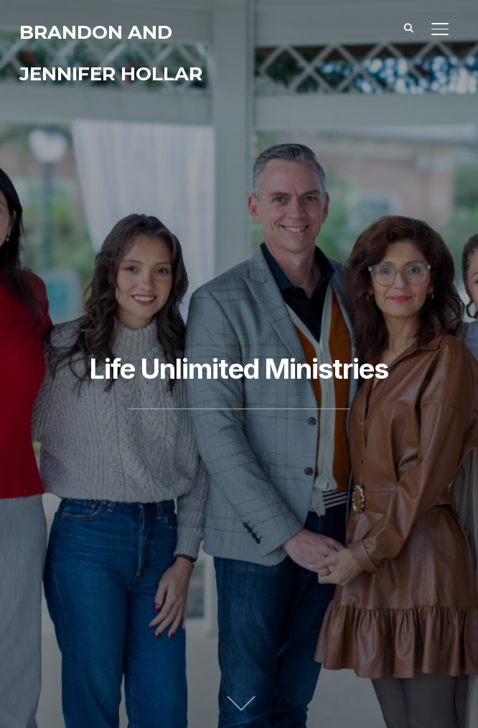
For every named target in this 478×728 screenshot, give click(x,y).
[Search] (408, 27)
